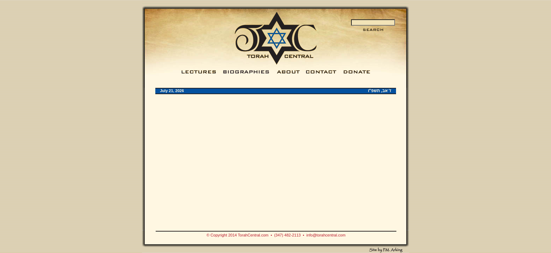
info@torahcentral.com (325, 235)
